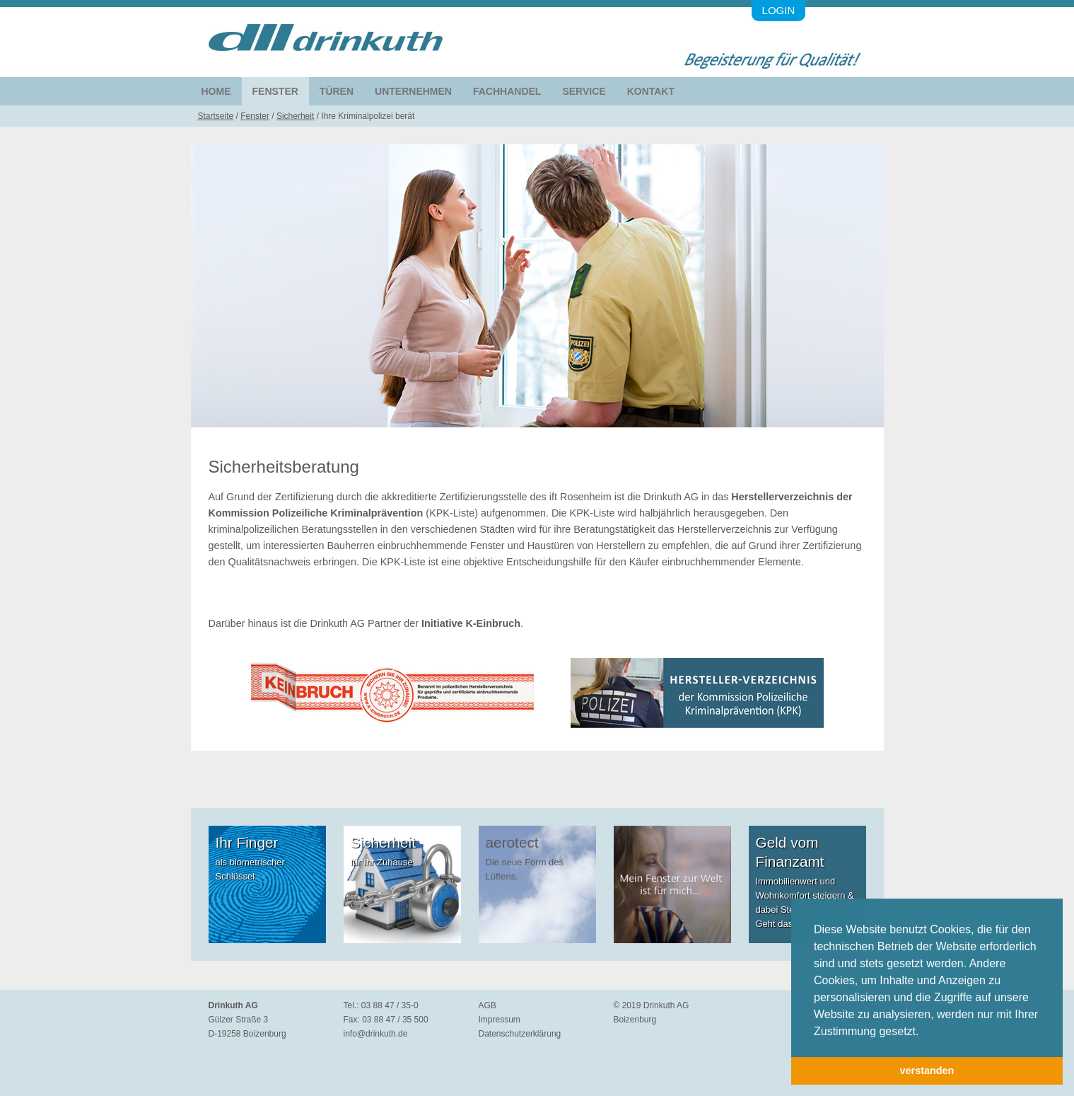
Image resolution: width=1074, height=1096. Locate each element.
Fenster (275, 91)
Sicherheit (295, 116)
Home (216, 91)
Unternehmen (413, 91)
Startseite (216, 116)
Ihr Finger (247, 842)
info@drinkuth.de (376, 1034)
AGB (487, 1005)
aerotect (512, 842)
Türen (337, 91)
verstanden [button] (927, 1070)
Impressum (499, 1020)
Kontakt (651, 91)
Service (583, 91)
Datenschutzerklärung (520, 1034)
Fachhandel (507, 91)
